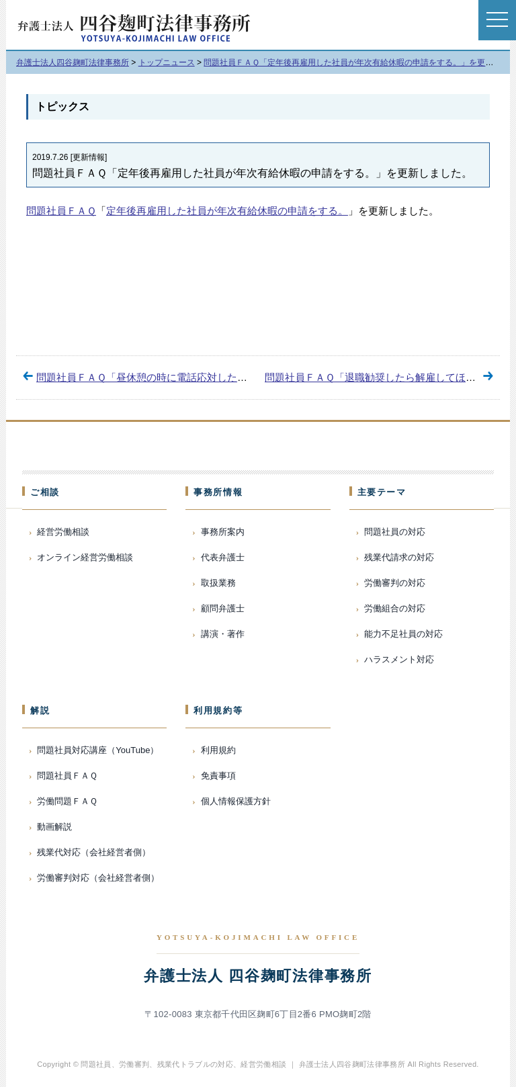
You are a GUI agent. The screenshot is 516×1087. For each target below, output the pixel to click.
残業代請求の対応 (399, 557)
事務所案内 (223, 532)
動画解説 (54, 827)
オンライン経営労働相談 (85, 557)
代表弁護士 (223, 557)
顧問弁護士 (223, 608)
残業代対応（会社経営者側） (93, 852)
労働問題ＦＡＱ (67, 801)
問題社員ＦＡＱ (61, 210)
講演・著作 (223, 634)
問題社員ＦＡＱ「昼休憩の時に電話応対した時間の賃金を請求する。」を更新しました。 (237, 377)
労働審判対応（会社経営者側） (98, 878)
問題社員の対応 (394, 532)
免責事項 (218, 776)
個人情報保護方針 (236, 801)
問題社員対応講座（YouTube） (98, 750)
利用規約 (218, 750)
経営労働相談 (63, 532)
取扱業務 (218, 583)
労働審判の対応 (394, 583)
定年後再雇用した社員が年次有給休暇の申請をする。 (227, 210)
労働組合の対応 (394, 608)
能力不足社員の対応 (403, 634)
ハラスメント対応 (399, 659)
